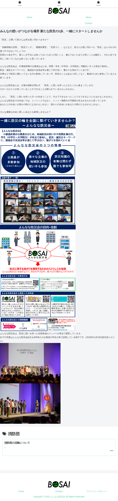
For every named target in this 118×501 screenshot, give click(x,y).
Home (21, 491)
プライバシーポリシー (96, 491)
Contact (59, 491)
